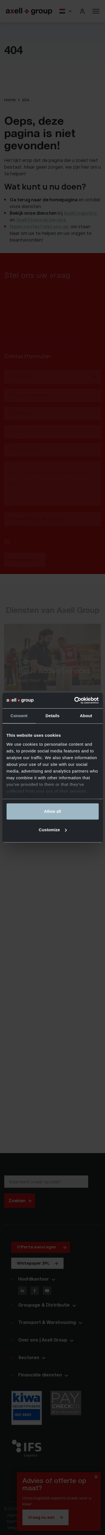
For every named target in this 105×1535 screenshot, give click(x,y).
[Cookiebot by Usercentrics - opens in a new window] (75, 700)
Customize (53, 829)
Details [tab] (53, 715)
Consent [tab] (18, 715)
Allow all (52, 811)
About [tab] (86, 715)
